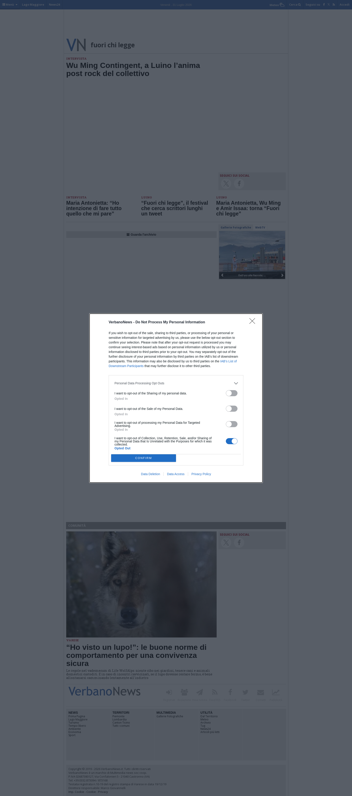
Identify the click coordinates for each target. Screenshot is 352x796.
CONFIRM (143, 458)
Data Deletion (150, 474)
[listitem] (176, 383)
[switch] (232, 393)
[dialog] (176, 398)
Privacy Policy (201, 474)
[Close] (253, 322)
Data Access (176, 474)
